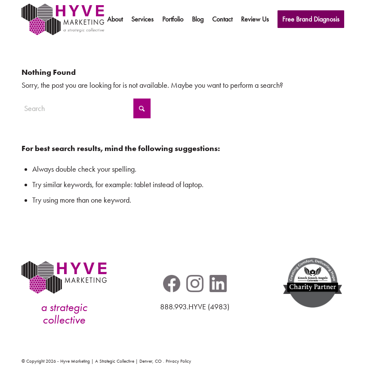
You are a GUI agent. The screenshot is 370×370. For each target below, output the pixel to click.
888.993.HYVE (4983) (194, 306)
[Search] (86, 108)
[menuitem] (115, 19)
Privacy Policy (178, 361)
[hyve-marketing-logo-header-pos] (63, 19)
